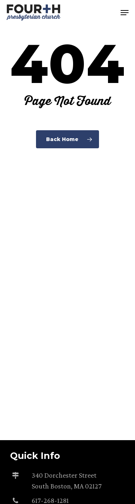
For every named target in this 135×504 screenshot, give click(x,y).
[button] (125, 12)
